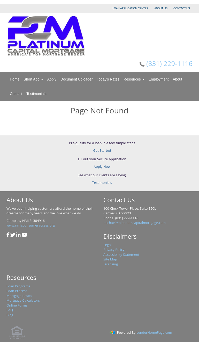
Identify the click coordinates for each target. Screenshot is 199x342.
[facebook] (8, 235)
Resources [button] (134, 79)
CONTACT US (181, 8)
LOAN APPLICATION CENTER (131, 8)
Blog (9, 314)
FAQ (9, 310)
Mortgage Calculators (23, 300)
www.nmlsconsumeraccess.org (30, 225)
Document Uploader (76, 79)
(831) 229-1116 (169, 63)
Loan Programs (18, 286)
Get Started (102, 150)
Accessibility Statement (121, 254)
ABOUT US (160, 8)
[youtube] (24, 235)
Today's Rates (108, 79)
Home (14, 79)
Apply (51, 79)
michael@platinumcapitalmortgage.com (134, 222)
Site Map (110, 259)
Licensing (110, 264)
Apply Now (102, 166)
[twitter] (12, 235)
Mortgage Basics (19, 295)
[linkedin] (18, 235)
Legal (107, 244)
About (177, 79)
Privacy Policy (113, 249)
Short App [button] (33, 79)
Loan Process (16, 290)
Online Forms (16, 305)
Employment (159, 79)
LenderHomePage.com (154, 332)
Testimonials (36, 94)
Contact (16, 94)
